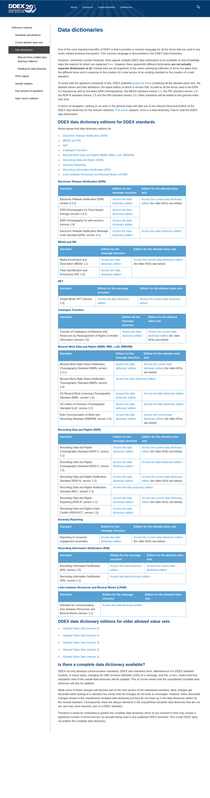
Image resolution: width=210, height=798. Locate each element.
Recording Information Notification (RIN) (87, 169)
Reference (126, 7)
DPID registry (22, 76)
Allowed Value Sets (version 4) (81, 635)
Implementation (106, 7)
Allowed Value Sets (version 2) (81, 649)
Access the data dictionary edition (162, 231)
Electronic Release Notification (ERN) (85, 135)
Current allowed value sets (29, 42)
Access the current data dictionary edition (158, 259)
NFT (65, 145)
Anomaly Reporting (74, 164)
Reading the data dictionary (32, 68)
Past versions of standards (29, 91)
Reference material (22, 27)
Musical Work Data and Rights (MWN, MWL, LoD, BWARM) (98, 155)
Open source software (26, 98)
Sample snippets (24, 83)
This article (121, 110)
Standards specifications (28, 35)
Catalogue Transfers (75, 150)
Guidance (87, 7)
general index (143, 83)
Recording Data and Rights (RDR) (83, 160)
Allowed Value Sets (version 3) (81, 642)
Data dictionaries (24, 50)
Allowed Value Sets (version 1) (81, 656)
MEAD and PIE (72, 140)
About (74, 7)
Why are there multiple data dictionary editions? (32, 59)
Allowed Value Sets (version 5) (81, 628)
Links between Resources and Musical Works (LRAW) (95, 174)
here (110, 64)
